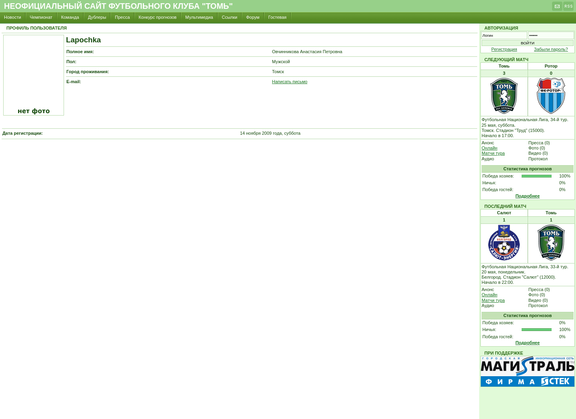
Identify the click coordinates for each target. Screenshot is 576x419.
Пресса (122, 17)
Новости (12, 17)
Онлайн (489, 148)
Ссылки (230, 17)
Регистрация (504, 49)
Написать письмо (289, 81)
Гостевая (277, 17)
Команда (70, 17)
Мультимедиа (199, 17)
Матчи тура (493, 153)
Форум (252, 17)
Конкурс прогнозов (158, 17)
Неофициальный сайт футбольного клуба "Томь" (118, 6)
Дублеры (97, 17)
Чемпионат (41, 17)
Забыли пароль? (551, 49)
